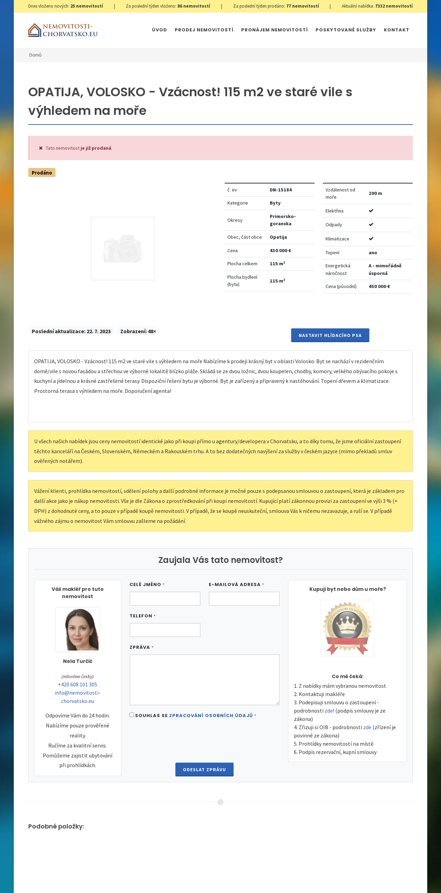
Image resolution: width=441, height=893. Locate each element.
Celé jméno (147, 584)
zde (329, 710)
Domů (35, 55)
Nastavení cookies (139, 873)
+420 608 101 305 (77, 684)
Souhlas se (195, 715)
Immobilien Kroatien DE (207, 873)
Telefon (143, 616)
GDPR (109, 873)
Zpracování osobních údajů (211, 715)
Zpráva (142, 647)
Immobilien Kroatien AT (260, 873)
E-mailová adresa (236, 584)
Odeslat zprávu (204, 769)
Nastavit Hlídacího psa (330, 335)
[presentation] (204, 741)
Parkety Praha (305, 873)
